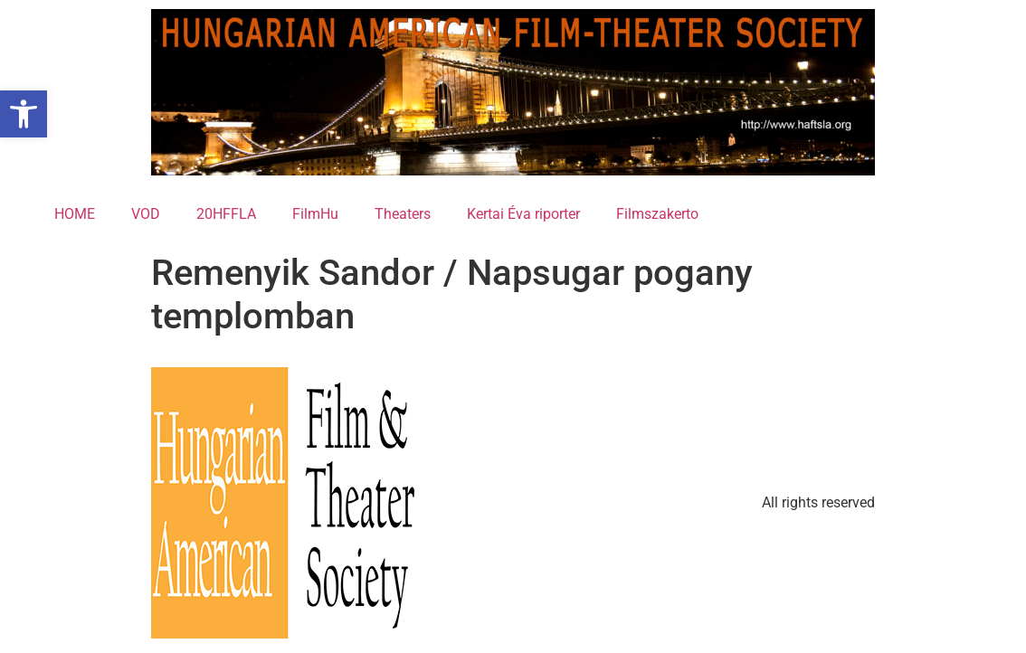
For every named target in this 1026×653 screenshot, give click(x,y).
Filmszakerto (657, 213)
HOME (74, 213)
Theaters (403, 213)
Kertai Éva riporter (523, 213)
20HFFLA (226, 213)
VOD (145, 213)
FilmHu (315, 213)
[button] (23, 113)
